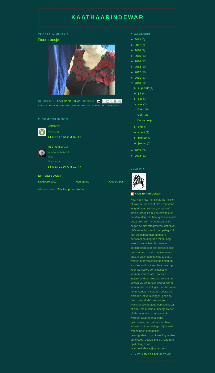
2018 (138, 39)
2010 (138, 83)
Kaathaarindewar (107, 17)
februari (143, 137)
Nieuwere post (47, 181)
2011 (138, 77)
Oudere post (116, 181)
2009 (138, 150)
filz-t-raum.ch (55, 146)
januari (142, 143)
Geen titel (143, 109)
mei (140, 104)
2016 (138, 50)
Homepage (82, 181)
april (141, 126)
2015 (138, 55)
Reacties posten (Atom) (71, 189)
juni (140, 99)
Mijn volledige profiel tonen (151, 354)
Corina (52, 125)
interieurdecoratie (86, 105)
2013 (138, 66)
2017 (138, 44)
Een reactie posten (49, 175)
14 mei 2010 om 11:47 (64, 166)
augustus (144, 88)
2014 (138, 61)
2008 (138, 155)
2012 (138, 72)
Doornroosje (144, 120)
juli (140, 93)
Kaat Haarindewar (148, 194)
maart (142, 132)
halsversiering (60, 105)
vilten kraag (110, 105)
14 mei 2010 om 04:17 (64, 137)
